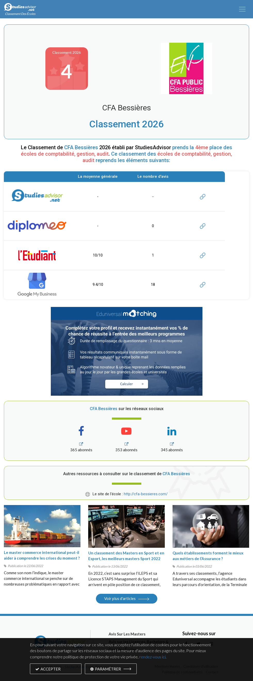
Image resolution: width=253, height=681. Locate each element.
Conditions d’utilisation (200, 666)
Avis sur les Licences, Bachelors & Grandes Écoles (138, 645)
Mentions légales (167, 666)
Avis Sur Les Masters (127, 634)
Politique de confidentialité (182, 672)
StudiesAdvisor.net (79, 667)
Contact (212, 672)
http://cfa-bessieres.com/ (146, 494)
